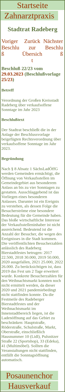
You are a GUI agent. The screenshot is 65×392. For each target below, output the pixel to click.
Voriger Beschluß (10, 47)
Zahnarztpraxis (29, 15)
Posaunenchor (29, 375)
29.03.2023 (12, 74)
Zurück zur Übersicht (32, 50)
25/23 (6, 79)
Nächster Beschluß (53, 47)
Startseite (32, 5)
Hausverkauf (29, 385)
